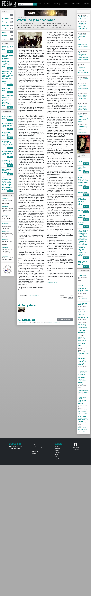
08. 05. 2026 (5, 248)
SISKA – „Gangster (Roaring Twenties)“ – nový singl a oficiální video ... (83, 117)
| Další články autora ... (34, 295)
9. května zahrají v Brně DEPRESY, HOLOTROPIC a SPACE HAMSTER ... (83, 106)
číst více (10, 51)
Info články (57, 452)
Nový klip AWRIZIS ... (83, 79)
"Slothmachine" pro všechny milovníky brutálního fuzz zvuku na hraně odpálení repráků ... (83, 128)
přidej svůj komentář (65, 319)
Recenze (57, 446)
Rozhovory (57, 448)
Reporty (57, 450)
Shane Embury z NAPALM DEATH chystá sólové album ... (82, 97)
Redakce (34, 453)
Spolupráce (76, 3)
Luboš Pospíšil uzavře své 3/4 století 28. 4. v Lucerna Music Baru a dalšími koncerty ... (83, 56)
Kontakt (66, 3)
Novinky (47, 3)
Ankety (56, 454)
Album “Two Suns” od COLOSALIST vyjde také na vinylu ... (83, 87)
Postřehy (57, 456)
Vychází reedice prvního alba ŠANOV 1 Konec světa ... (82, 36)
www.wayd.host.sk (52, 282)
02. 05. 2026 (5, 223)
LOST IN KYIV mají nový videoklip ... (83, 17)
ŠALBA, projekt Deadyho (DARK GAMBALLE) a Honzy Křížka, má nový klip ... (82, 25)
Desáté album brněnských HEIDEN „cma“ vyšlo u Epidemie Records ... (83, 69)
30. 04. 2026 (5, 207)
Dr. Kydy (57, 458)
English (56, 460)
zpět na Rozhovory (23, 17)
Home (39, 3)
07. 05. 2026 (5, 231)
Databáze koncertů (57, 4)
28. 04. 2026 (5, 198)
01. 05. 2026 (5, 215)
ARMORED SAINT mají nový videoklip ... (83, 45)
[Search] (27, 4)
